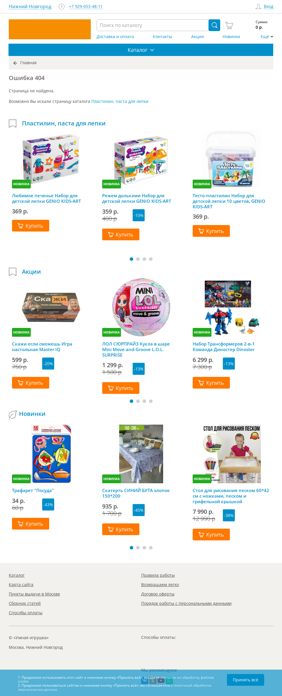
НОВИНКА (21, 184)
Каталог (17, 575)
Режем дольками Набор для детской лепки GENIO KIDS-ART (136, 198)
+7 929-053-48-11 (86, 6)
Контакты (162, 36)
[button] (131, 259)
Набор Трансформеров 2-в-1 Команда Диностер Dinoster (224, 346)
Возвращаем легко (160, 584)
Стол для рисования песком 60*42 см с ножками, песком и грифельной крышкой (231, 496)
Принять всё (245, 680)
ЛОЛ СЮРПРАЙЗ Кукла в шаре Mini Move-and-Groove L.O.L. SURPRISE (136, 349)
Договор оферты (158, 594)
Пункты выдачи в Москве (34, 594)
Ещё (265, 36)
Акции (197, 36)
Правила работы (158, 575)
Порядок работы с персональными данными (186, 603)
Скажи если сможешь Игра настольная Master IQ (42, 346)
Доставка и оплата (115, 36)
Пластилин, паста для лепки (119, 101)
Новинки (231, 36)
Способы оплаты (25, 612)
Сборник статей (25, 603)
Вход (268, 6)
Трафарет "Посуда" (33, 490)
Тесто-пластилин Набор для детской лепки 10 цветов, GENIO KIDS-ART (229, 201)
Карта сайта (21, 584)
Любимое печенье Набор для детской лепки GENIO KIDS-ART (46, 198)
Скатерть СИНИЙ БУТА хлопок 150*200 (136, 493)
